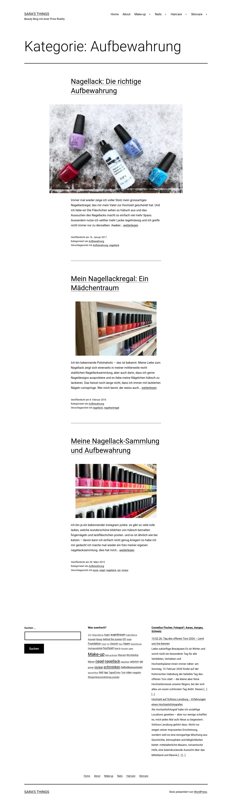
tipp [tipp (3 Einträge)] (106, 672)
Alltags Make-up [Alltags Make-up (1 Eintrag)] (97, 635)
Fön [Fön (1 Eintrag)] (108, 644)
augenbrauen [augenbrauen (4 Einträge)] (118, 634)
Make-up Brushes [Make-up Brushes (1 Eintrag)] (111, 655)
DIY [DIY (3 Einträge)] (124, 639)
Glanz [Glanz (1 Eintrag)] (121, 644)
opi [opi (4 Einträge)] (141, 661)
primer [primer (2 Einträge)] (91, 667)
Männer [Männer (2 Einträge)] (91, 662)
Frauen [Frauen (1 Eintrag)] (104, 644)
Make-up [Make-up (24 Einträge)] (96, 654)
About (126, 14)
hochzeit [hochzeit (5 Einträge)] (108, 648)
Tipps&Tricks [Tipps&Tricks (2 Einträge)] (114, 672)
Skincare (196, 14)
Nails (158, 14)
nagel (102, 570)
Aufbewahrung (96, 241)
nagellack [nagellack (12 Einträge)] (112, 661)
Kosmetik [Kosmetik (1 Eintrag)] (124, 649)
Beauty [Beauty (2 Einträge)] (99, 639)
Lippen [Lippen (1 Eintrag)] (130, 649)
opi (118, 570)
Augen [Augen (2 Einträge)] (107, 635)
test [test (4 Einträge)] (101, 672)
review (125, 570)
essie (95, 570)
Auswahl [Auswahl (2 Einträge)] (92, 639)
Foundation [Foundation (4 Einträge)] (94, 643)
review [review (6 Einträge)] (98, 667)
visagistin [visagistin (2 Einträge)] (136, 672)
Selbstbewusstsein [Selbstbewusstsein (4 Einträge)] (131, 667)
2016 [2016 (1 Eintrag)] (89, 635)
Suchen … (30, 627)
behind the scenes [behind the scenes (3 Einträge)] (112, 639)
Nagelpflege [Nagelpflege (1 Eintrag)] (125, 662)
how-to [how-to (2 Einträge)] (117, 648)
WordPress (200, 791)
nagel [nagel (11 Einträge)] (99, 661)
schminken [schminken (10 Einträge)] (112, 667)
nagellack (114, 245)
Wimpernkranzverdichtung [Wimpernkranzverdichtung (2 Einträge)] (99, 677)
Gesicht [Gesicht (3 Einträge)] (114, 643)
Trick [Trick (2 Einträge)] (123, 672)
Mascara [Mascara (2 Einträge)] (122, 655)
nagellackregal (111, 407)
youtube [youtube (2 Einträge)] (115, 677)
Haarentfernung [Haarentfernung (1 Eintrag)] (135, 644)
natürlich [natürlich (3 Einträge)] (134, 661)
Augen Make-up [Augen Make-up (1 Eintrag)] (131, 635)
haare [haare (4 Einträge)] (126, 643)
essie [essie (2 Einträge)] (129, 639)
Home (115, 14)
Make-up (140, 14)
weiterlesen (130, 225)
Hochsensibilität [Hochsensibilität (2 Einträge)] (95, 648)
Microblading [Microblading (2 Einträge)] (132, 655)
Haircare (176, 14)
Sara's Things (36, 14)
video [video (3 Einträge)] (129, 672)
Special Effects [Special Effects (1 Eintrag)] (93, 673)
